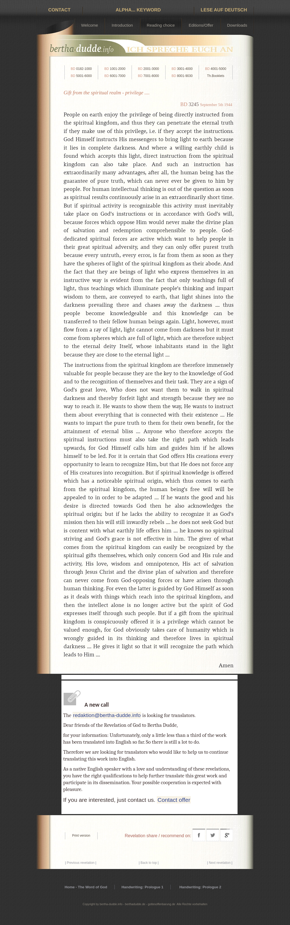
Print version (81, 835)
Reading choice (161, 25)
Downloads (237, 25)
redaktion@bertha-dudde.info (107, 715)
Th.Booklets (215, 76)
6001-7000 (114, 76)
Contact (59, 10)
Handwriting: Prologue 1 (142, 887)
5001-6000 (81, 76)
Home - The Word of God (86, 887)
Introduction (122, 25)
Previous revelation (81, 863)
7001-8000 (148, 76)
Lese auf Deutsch (224, 10)
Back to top (149, 863)
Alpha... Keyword (138, 10)
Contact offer (173, 800)
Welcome (89, 25)
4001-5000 (215, 69)
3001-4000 (181, 69)
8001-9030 (181, 76)
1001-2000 (114, 69)
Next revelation (219, 863)
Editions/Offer (201, 25)
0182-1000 (81, 69)
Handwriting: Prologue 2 (200, 887)
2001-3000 (148, 69)
